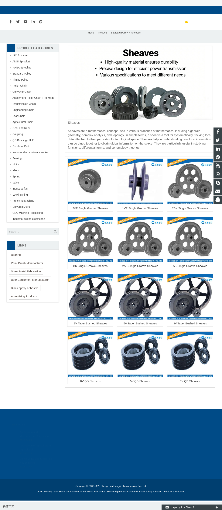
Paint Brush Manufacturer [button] (27, 276)
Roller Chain (19, 99)
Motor (15, 178)
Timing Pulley (20, 93)
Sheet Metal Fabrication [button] (26, 285)
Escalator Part (20, 160)
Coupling (17, 147)
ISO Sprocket (20, 69)
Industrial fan (20, 202)
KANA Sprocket (21, 81)
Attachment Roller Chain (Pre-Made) (33, 111)
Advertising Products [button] (24, 310)
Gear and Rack (21, 141)
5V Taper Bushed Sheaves (140, 337)
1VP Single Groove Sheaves (140, 221)
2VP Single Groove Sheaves (90, 221)
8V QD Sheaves (90, 394)
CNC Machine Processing (27, 226)
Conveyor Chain (21, 105)
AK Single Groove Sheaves (190, 279)
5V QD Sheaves (140, 394)
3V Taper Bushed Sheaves (190, 337)
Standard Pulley (21, 87)
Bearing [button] (16, 268)
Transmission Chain (24, 117)
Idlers (15, 184)
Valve (15, 196)
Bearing (17, 172)
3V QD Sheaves (190, 394)
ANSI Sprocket (21, 75)
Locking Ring (20, 208)
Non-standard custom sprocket (30, 166)
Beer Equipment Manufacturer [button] (30, 293)
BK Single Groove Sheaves (90, 279)
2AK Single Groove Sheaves (140, 279)
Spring (16, 190)
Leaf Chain (18, 129)
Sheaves (111, 39)
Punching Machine (23, 214)
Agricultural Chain (22, 135)
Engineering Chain (23, 123)
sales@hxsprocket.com (25, 9)
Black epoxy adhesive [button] (24, 301)
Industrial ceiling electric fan (28, 232)
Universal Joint (21, 220)
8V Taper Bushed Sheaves (90, 337)
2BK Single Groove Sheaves (190, 221)
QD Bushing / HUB (23, 153)
